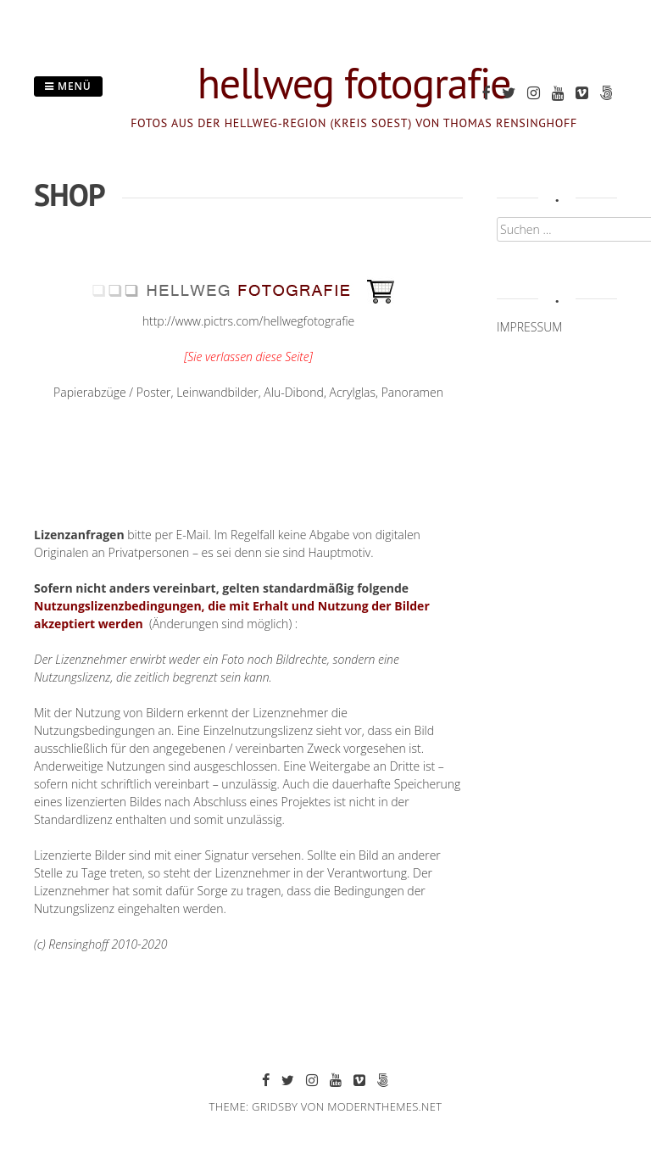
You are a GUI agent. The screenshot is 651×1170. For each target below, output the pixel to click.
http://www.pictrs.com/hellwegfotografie (248, 321)
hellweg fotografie (354, 82)
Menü (68, 86)
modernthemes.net (384, 1106)
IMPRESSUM (529, 327)
